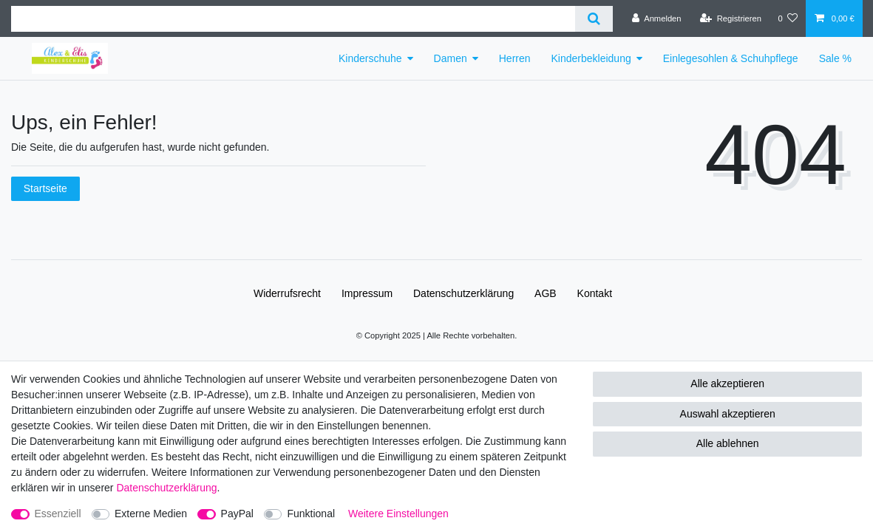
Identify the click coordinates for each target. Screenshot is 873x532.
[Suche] (594, 19)
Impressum (367, 293)
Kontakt (594, 293)
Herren (515, 58)
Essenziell (58, 513)
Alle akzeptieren (727, 383)
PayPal (237, 513)
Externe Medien (151, 513)
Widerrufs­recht (287, 293)
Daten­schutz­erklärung (463, 293)
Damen (450, 58)
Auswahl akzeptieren (727, 414)
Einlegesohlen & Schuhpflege (730, 58)
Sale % (835, 58)
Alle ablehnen (727, 443)
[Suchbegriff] (293, 19)
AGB (545, 293)
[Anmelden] (657, 18)
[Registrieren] (731, 18)
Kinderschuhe (370, 58)
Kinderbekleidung (591, 58)
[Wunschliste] (788, 18)
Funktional (311, 513)
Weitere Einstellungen (398, 513)
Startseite (45, 188)
